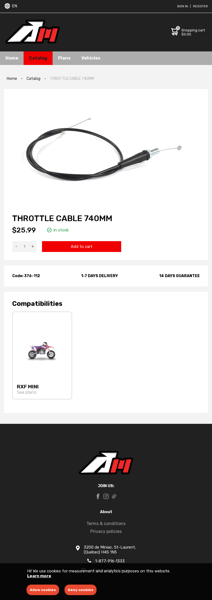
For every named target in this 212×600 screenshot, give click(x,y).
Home (11, 58)
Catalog (38, 58)
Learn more (39, 575)
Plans (64, 58)
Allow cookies (43, 590)
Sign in (182, 6)
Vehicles (90, 58)
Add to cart (81, 246)
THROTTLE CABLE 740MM (72, 78)
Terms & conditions (106, 523)
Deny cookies (80, 590)
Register (200, 6)
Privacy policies (106, 531)
